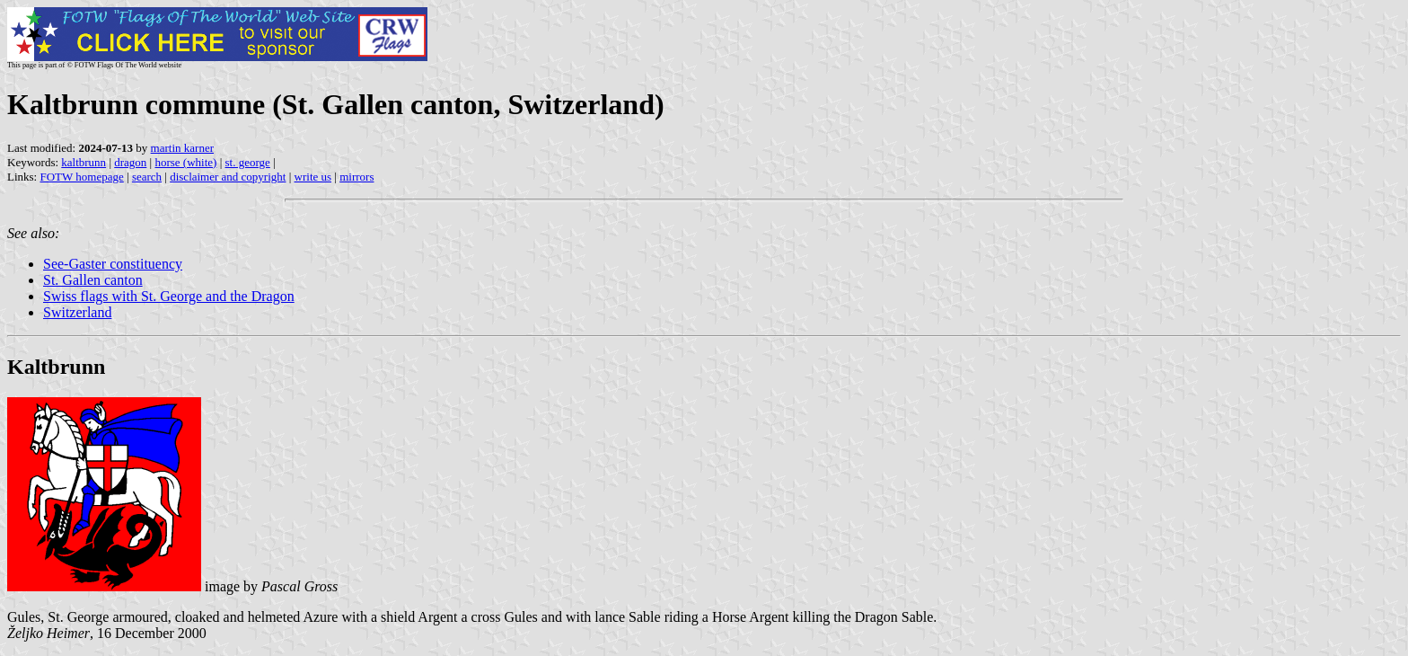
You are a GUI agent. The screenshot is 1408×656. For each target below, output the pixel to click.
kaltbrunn (83, 162)
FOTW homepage (81, 176)
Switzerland (77, 312)
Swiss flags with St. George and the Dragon (169, 296)
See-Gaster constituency (112, 263)
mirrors (356, 176)
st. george (247, 162)
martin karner (182, 148)
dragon (130, 162)
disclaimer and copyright (228, 176)
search (147, 176)
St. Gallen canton (93, 280)
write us (313, 176)
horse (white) (185, 162)
